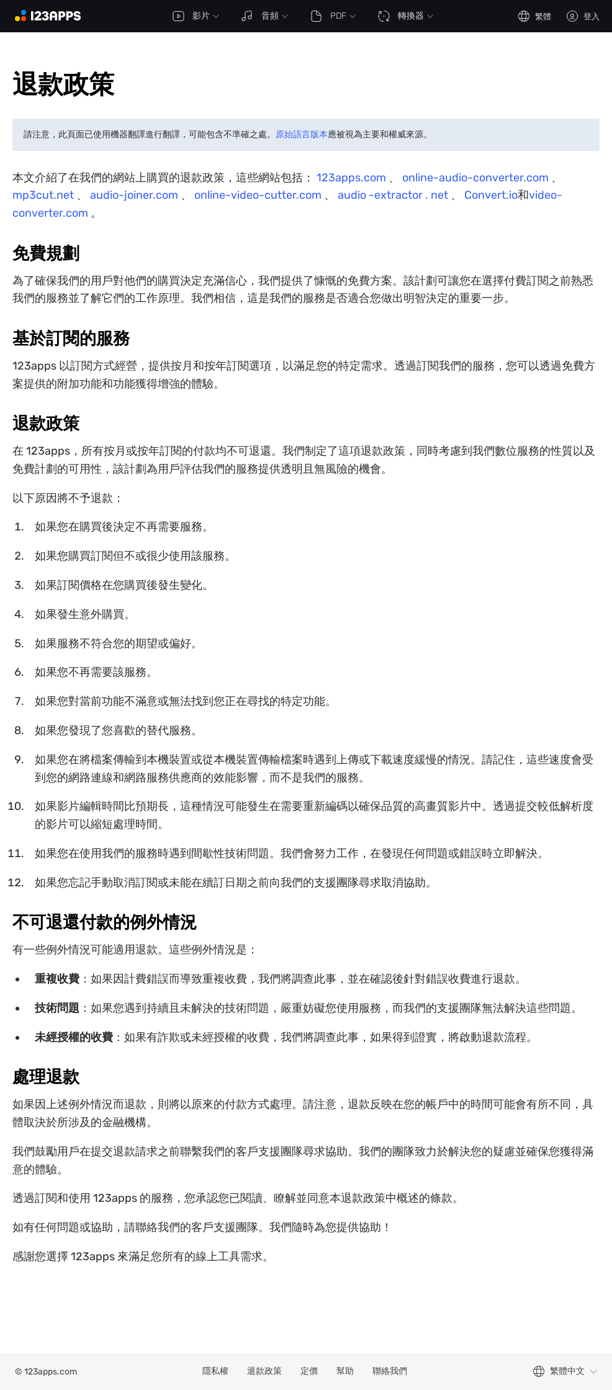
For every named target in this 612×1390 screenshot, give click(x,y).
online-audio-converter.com (475, 177)
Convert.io (491, 195)
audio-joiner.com (134, 195)
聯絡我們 (389, 1371)
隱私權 (215, 1371)
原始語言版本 (302, 134)
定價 (309, 1371)
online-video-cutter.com (258, 195)
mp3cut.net (43, 195)
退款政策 (264, 1371)
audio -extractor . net (393, 195)
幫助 (345, 1371)
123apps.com (351, 177)
